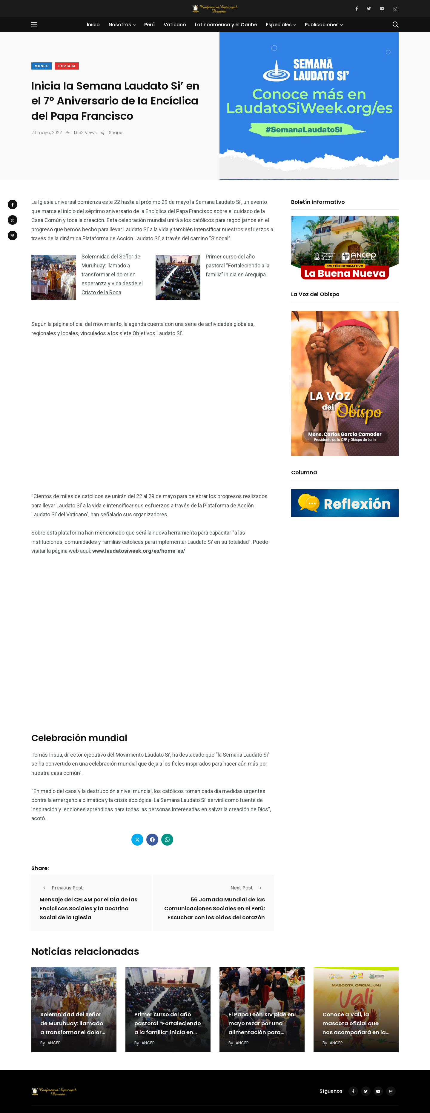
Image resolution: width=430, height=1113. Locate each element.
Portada (67, 66)
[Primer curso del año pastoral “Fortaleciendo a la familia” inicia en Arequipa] (178, 277)
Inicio (93, 24)
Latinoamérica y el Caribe (226, 24)
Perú (149, 24)
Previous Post (61, 887)
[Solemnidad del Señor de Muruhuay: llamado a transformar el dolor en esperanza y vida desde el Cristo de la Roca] (53, 277)
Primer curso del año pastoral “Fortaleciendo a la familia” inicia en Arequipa (237, 265)
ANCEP (54, 1043)
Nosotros (120, 24)
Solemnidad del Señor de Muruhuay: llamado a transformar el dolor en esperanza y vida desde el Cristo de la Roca (112, 274)
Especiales (279, 24)
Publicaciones (322, 24)
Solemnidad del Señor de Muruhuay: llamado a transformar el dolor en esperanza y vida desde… (71, 1032)
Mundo (42, 66)
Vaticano (175, 24)
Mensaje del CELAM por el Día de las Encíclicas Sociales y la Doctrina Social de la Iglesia (88, 908)
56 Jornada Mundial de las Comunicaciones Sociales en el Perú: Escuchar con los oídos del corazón (214, 908)
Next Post (248, 887)
